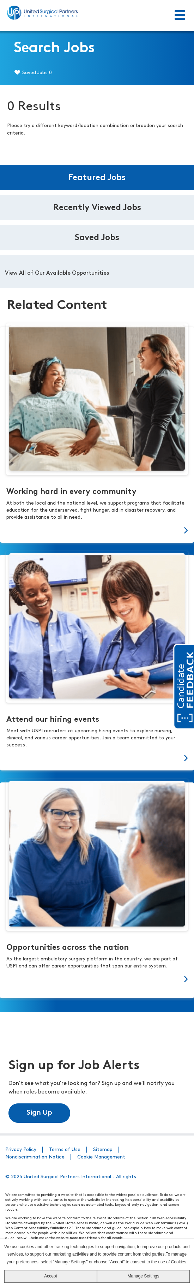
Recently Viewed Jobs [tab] (97, 208)
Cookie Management (101, 1157)
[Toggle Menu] (180, 15)
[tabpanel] (97, 271)
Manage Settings (143, 1276)
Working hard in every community (71, 492)
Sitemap (103, 1149)
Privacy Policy (20, 1149)
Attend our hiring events (52, 720)
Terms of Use (64, 1149)
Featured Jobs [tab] (97, 178)
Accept (50, 1276)
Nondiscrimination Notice (35, 1157)
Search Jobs (54, 48)
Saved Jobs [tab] (97, 238)
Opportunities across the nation (67, 948)
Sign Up (39, 1112)
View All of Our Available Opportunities (57, 273)
